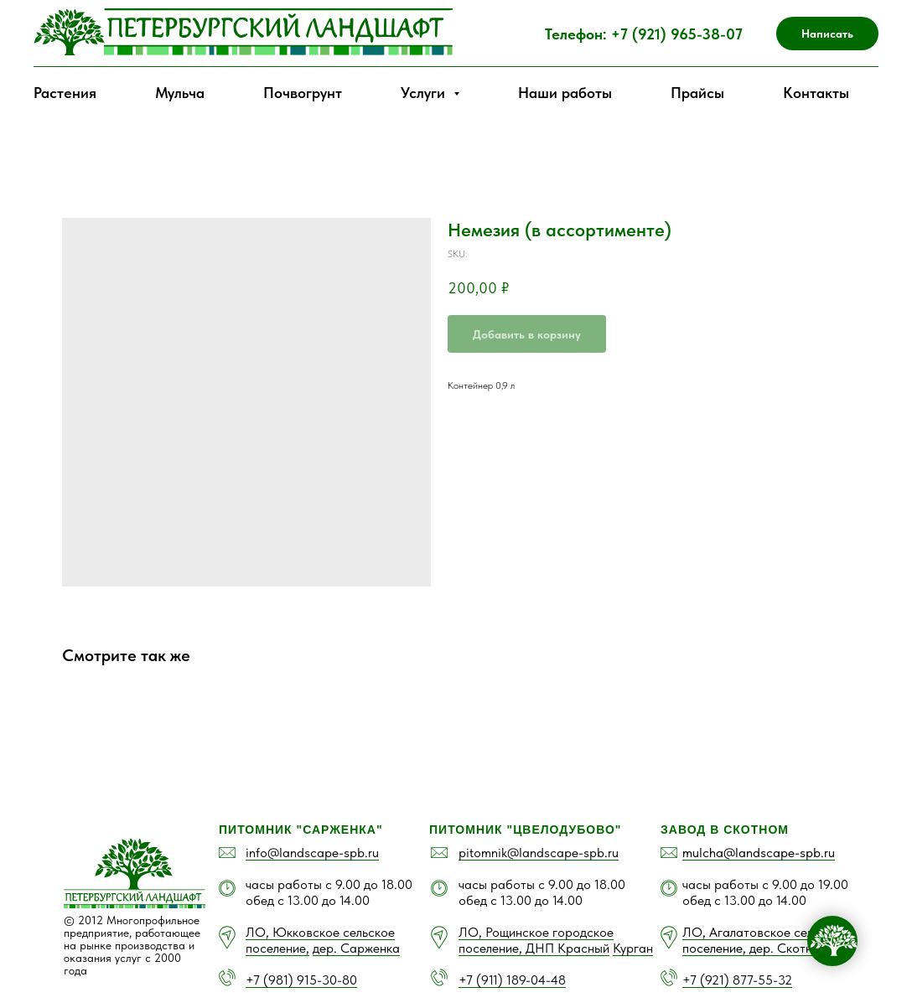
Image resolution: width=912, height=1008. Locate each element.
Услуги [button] (425, 92)
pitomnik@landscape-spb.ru (539, 853)
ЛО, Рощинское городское (536, 932)
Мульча (180, 92)
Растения (65, 92)
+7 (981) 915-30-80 (301, 980)
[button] (827, 33)
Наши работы (565, 92)
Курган (633, 948)
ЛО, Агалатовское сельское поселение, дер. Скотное (764, 940)
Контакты (816, 92)
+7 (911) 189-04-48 (512, 980)
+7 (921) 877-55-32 (737, 980)
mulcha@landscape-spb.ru (758, 853)
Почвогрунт (302, 92)
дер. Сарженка (356, 948)
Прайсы (697, 92)
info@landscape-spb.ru (312, 853)
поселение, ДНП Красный (534, 948)
